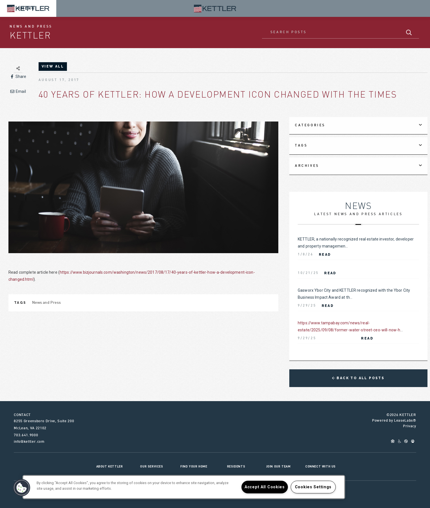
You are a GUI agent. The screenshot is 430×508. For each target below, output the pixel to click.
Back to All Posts (358, 378)
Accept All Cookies (265, 487)
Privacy (409, 426)
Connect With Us (320, 466)
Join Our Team (278, 466)
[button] (22, 488)
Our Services (151, 466)
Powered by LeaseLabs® (394, 420)
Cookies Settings (313, 487)
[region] (184, 487)
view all (53, 66)
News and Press (46, 303)
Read (325, 255)
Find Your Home (193, 466)
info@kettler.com (29, 442)
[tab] (358, 125)
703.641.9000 (26, 435)
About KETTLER (109, 466)
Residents (236, 466)
